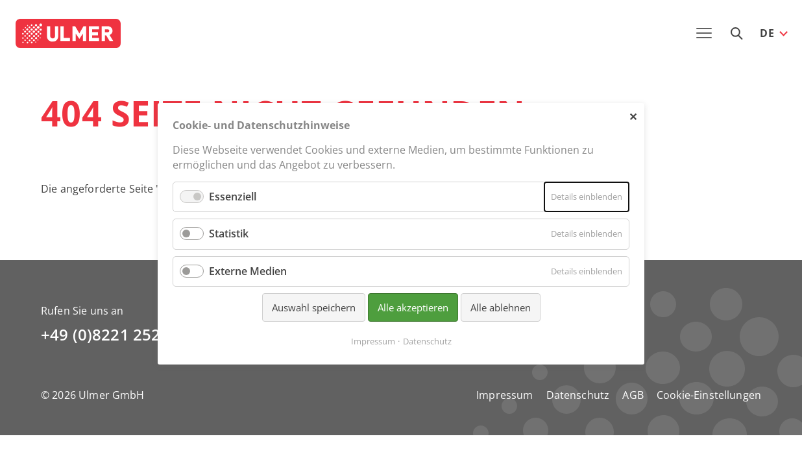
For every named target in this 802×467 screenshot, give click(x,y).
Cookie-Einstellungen (709, 395)
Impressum (504, 395)
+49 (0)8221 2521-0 (112, 334)
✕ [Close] (633, 116)
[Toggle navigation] (704, 33)
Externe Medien (248, 270)
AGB (632, 395)
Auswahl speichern (314, 306)
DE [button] (767, 33)
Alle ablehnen (500, 306)
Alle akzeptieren (413, 306)
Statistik (229, 233)
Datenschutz (578, 395)
